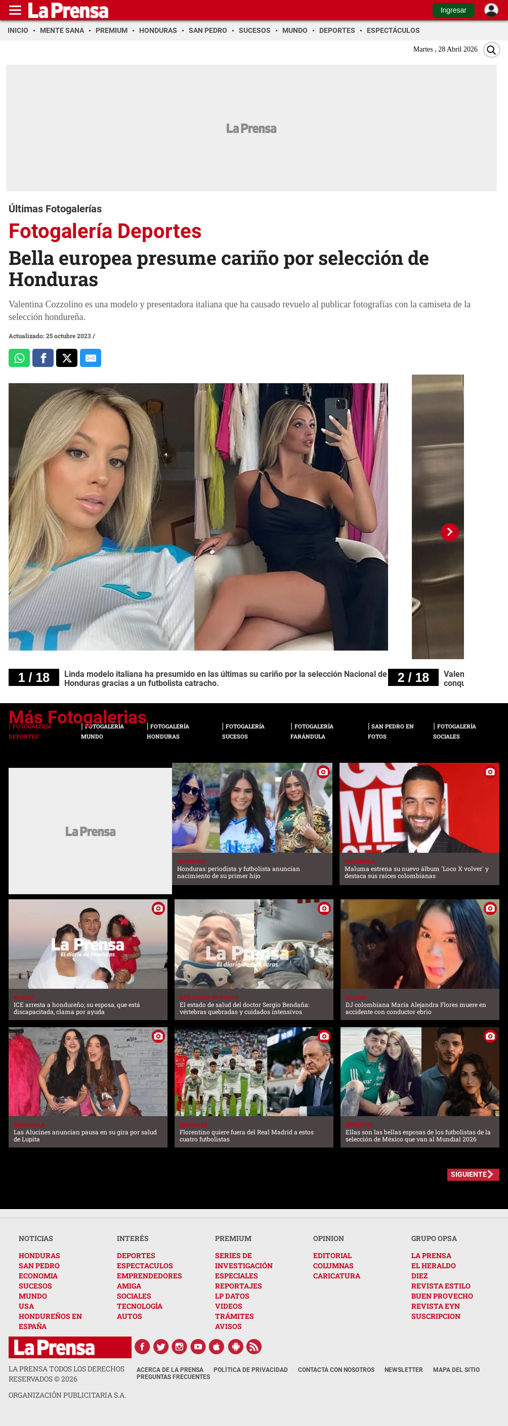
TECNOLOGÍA (139, 1306)
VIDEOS (228, 1306)
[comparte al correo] (90, 358)
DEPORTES (136, 1255)
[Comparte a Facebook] (43, 358)
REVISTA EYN (435, 1306)
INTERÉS (133, 1238)
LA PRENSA (431, 1255)
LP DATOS (232, 1296)
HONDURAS (39, 1255)
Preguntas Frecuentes (173, 1377)
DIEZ (419, 1275)
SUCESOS (35, 1286)
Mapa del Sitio (456, 1369)
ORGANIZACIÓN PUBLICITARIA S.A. (67, 1395)
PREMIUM (233, 1238)
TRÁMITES (234, 1316)
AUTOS (129, 1316)
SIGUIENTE (469, 1174)
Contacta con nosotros (336, 1369)
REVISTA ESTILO (441, 1286)
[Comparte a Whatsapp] (19, 358)
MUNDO (33, 1296)
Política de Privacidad (251, 1369)
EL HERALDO (433, 1265)
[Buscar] (491, 50)
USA (26, 1306)
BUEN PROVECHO (442, 1296)
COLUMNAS (333, 1265)
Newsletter (404, 1369)
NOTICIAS (36, 1238)
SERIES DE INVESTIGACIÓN (244, 1260)
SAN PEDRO (39, 1265)
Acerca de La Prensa (170, 1369)
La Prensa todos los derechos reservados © (66, 1374)
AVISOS (228, 1326)
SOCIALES (134, 1296)
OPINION (328, 1238)
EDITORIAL (332, 1255)
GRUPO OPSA (434, 1238)
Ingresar (454, 10)
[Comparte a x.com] (66, 358)
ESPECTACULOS (145, 1265)
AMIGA (129, 1286)
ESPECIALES (236, 1275)
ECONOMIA (38, 1275)
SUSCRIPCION (435, 1316)
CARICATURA (336, 1275)
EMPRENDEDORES (149, 1275)
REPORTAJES (238, 1286)
